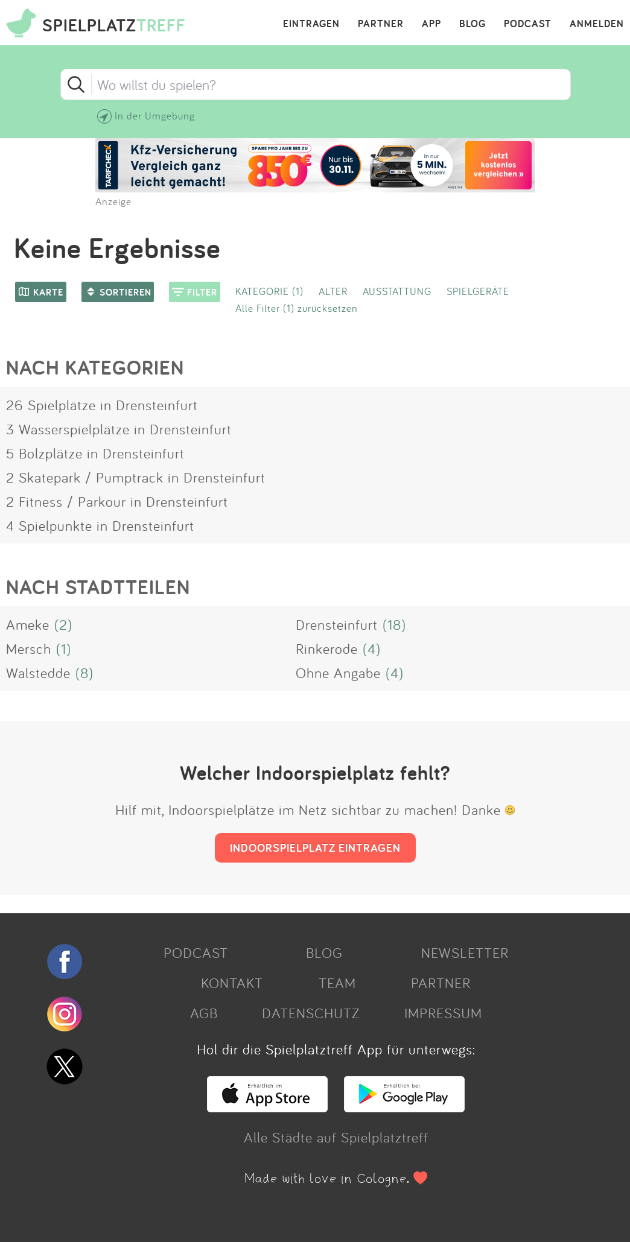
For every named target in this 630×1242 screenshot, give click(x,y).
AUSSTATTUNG (397, 291)
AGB (204, 1013)
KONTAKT (232, 983)
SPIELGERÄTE (478, 291)
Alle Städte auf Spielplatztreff (336, 1137)
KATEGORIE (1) (269, 291)
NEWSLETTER (465, 952)
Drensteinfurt (337, 624)
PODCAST (528, 24)
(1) (63, 648)
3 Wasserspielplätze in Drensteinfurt (119, 429)
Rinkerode (327, 648)
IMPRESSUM (443, 1013)
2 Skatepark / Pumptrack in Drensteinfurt (136, 477)
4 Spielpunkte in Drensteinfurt (100, 525)
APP (431, 24)
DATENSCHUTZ (311, 1013)
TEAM (337, 983)
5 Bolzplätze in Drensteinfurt (95, 453)
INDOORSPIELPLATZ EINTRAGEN (315, 847)
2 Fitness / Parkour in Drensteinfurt (117, 501)
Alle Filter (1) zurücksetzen (296, 308)
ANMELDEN (597, 24)
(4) (372, 648)
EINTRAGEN (311, 24)
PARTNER (381, 24)
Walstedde (38, 673)
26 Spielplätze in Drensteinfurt (102, 405)
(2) (63, 624)
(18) (394, 624)
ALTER (333, 291)
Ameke (27, 624)
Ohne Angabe (338, 673)
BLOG (472, 24)
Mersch (28, 648)
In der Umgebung (155, 115)
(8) (84, 673)
